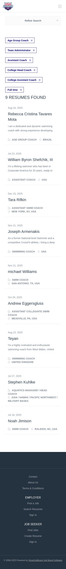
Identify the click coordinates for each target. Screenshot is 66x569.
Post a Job (33, 503)
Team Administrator (19, 50)
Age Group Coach (18, 40)
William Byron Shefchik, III (30, 159)
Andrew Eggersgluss (25, 303)
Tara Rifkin (17, 200)
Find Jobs (33, 530)
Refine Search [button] (33, 20)
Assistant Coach (17, 60)
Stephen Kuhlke (21, 382)
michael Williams (22, 271)
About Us (33, 482)
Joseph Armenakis (24, 231)
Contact (33, 476)
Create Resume (33, 536)
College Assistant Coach (22, 80)
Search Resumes (33, 509)
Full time (13, 89)
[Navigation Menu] (60, 6)
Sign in (33, 515)
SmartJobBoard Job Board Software (45, 560)
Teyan (13, 338)
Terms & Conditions (33, 488)
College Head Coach (19, 70)
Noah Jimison (19, 421)
